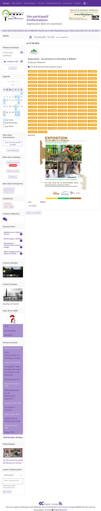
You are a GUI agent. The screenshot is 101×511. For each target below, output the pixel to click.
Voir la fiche (32, 206)
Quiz (6, 326)
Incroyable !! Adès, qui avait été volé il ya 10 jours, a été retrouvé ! (13, 370)
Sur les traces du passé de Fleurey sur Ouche (13, 461)
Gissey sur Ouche (12, 171)
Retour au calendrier (33, 213)
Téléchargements (53, 3)
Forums (41, 3)
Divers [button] (77, 3)
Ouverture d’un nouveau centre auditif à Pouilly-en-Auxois (13, 379)
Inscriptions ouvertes (10, 408)
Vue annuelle (40, 37)
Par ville (50, 37)
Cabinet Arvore (9, 189)
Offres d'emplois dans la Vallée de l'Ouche (13, 253)
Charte (47, 504)
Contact (55, 504)
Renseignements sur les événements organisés (12, 394)
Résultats (8, 335)
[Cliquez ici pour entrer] (5, 219)
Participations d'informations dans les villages (12, 245)
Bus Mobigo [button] (29, 3)
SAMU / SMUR (8, 207)
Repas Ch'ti (9, 432)
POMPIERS (7, 204)
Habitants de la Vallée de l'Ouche (13, 233)
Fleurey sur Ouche (13, 162)
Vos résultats (10, 330)
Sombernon (13, 177)
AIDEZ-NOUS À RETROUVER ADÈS (12, 420)
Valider (7, 492)
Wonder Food (8, 192)
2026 (12, 85)
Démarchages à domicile (13, 239)
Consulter (12, 68)
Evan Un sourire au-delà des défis (13, 143)
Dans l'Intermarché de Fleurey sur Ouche (12, 355)
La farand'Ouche (13, 150)
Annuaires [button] (67, 3)
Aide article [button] (16, 3)
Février (13, 81)
